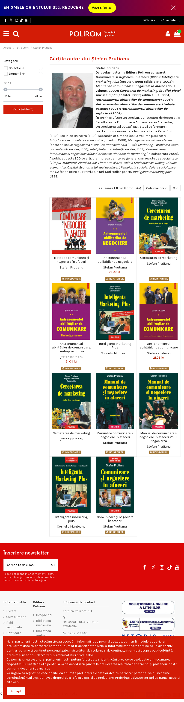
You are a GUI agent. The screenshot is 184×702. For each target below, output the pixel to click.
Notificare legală (13, 635)
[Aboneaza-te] (53, 565)
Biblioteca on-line (43, 633)
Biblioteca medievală (43, 623)
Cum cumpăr (16, 617)
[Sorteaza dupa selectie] (156, 188)
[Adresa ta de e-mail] (26, 565)
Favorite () (170, 20)
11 (175, 188)
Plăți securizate (14, 625)
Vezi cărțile (23, 109)
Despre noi (44, 615)
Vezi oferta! (102, 7)
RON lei (149, 20)
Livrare (11, 611)
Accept (16, 691)
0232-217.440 (77, 633)
